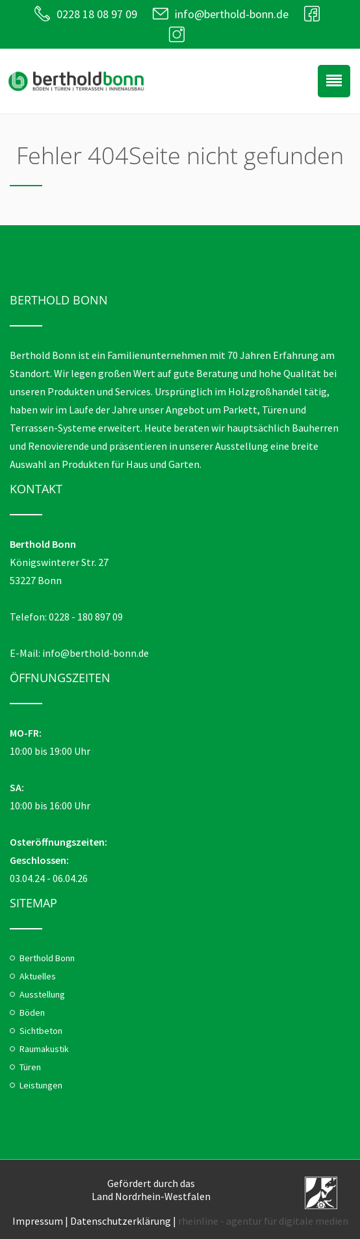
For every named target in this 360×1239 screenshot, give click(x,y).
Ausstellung (42, 994)
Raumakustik (44, 1049)
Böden (32, 1012)
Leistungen (40, 1085)
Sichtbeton (40, 1031)
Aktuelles (37, 976)
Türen (30, 1067)
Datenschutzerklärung (120, 1220)
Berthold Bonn (47, 958)
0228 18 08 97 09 (97, 13)
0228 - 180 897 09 (86, 616)
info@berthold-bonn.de (232, 13)
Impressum (37, 1220)
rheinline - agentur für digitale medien (263, 1220)
